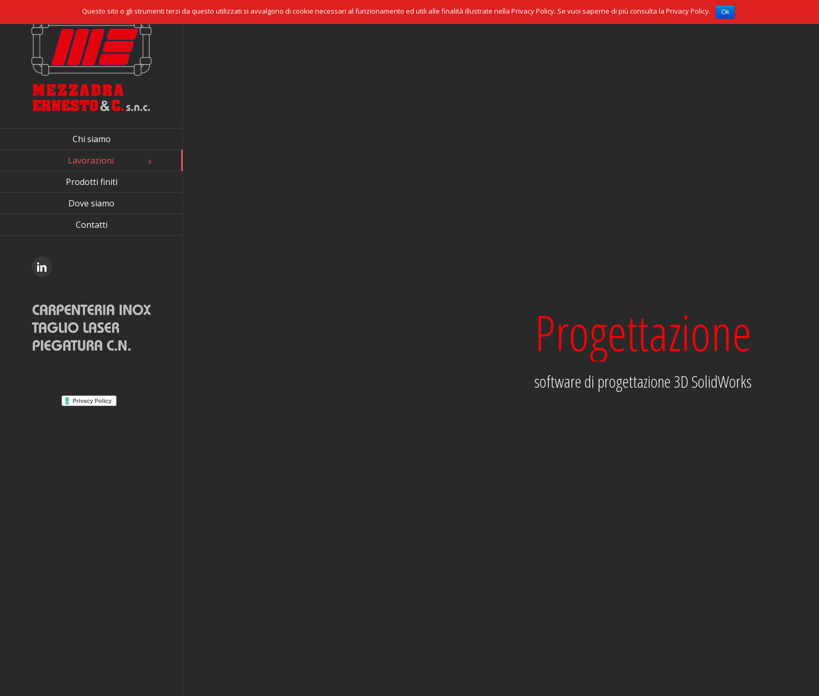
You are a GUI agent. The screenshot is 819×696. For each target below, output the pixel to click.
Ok (725, 12)
